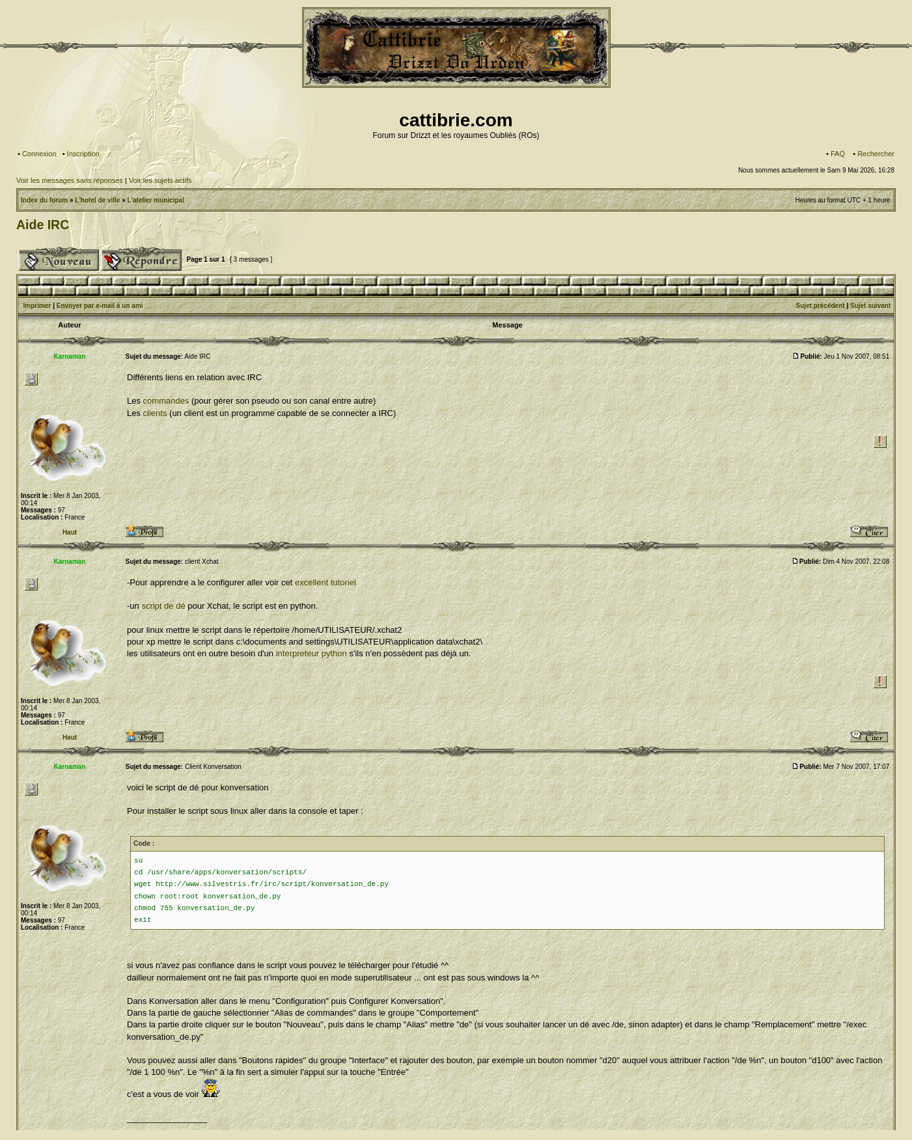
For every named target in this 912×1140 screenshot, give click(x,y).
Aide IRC (42, 224)
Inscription (83, 154)
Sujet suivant (870, 305)
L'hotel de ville (97, 200)
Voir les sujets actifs (160, 180)
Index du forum (44, 200)
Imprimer (37, 305)
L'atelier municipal (156, 200)
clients (155, 413)
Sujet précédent (820, 305)
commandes (166, 401)
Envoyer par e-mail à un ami (100, 305)
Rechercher (875, 154)
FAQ (838, 154)
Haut (69, 532)
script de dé (163, 606)
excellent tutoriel (325, 582)
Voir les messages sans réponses (69, 180)
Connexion (39, 154)
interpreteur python (311, 653)
